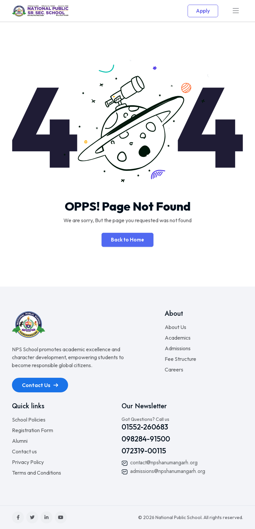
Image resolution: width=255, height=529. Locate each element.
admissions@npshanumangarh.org (163, 471)
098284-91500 (146, 438)
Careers (174, 369)
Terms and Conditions (36, 472)
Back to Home (127, 239)
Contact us (24, 451)
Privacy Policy (28, 462)
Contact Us (40, 385)
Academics (178, 337)
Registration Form (32, 430)
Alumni (20, 440)
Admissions (178, 348)
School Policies (28, 419)
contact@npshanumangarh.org (160, 462)
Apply (203, 10)
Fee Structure (180, 359)
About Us (175, 327)
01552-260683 (145, 427)
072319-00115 (144, 450)
